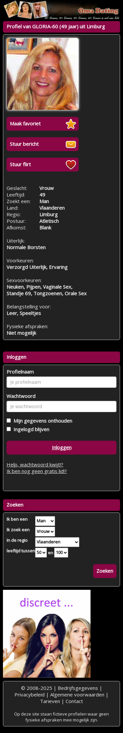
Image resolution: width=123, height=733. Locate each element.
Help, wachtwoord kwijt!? (35, 464)
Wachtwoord (21, 396)
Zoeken (104, 570)
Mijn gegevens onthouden (41, 420)
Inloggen (62, 447)
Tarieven (50, 701)
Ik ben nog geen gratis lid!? (37, 471)
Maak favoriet (25, 123)
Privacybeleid (29, 694)
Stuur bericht (24, 144)
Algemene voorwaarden (77, 694)
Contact (74, 701)
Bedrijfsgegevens (78, 688)
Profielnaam (20, 371)
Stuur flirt (20, 164)
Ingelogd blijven (30, 429)
